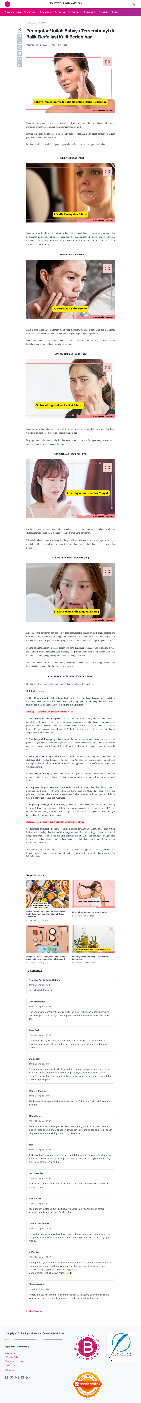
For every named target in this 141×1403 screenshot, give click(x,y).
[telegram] (19, 53)
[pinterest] (19, 59)
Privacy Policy (13, 1363)
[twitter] (19, 41)
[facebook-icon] (6, 1384)
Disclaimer (12, 1358)
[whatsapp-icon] (28, 1384)
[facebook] (19, 36)
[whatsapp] (19, 47)
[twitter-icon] (11, 1384)
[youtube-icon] (22, 1384)
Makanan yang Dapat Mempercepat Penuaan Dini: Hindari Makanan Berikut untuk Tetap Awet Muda (47, 914)
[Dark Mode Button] (134, 4)
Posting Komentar (36, 1317)
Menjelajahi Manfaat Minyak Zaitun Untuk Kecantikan (91, 960)
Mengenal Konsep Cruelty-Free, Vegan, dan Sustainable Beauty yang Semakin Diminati (45, 961)
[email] (19, 64)
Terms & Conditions (16, 1367)
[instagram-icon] (17, 1384)
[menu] (7, 4)
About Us (11, 1371)
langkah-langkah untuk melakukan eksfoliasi (59, 684)
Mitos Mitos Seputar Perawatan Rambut (89, 913)
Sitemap (10, 1376)
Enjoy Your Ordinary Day (69, 3)
